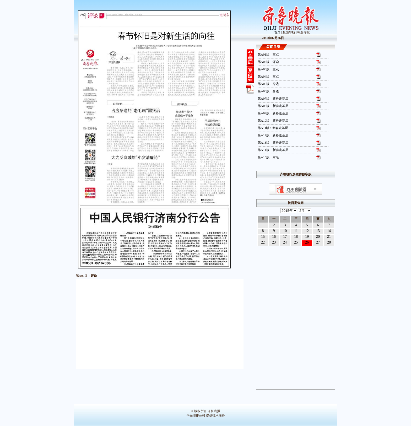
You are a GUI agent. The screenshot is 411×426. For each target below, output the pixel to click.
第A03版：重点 (268, 69)
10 (285, 231)
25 (296, 242)
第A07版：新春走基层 (273, 98)
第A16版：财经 (268, 157)
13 (318, 231)
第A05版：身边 (268, 84)
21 (329, 237)
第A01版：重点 (268, 54)
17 (285, 237)
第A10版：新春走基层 (273, 120)
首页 (277, 32)
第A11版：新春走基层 (273, 128)
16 (274, 237)
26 (307, 242)
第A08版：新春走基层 (273, 106)
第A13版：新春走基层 (273, 142)
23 (274, 242)
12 (307, 231)
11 (296, 231)
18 (296, 237)
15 (263, 237)
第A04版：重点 (268, 76)
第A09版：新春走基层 (273, 113)
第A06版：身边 (268, 91)
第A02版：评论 (268, 62)
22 (263, 242)
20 (318, 237)
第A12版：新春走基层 (273, 135)
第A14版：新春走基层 (273, 150)
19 (307, 237)
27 (318, 242)
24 (285, 242)
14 (329, 231)
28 (329, 242)
